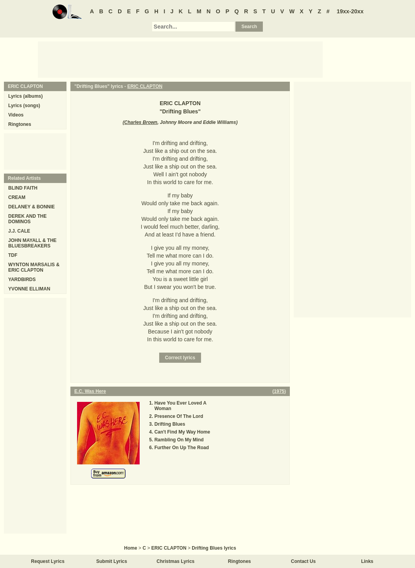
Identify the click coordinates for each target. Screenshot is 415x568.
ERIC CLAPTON (144, 86)
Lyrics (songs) (24, 105)
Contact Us (303, 561)
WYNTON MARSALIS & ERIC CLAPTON (33, 267)
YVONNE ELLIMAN (29, 289)
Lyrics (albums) (25, 96)
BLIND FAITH (23, 188)
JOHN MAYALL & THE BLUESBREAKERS (32, 243)
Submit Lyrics (111, 561)
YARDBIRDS (22, 279)
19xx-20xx (350, 11)
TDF (12, 255)
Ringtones (19, 124)
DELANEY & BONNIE (31, 207)
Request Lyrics (48, 561)
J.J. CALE (19, 231)
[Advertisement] (180, 59)
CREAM (16, 197)
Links (367, 561)
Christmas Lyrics (175, 561)
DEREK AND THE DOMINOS (27, 218)
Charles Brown (141, 122)
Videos (15, 115)
